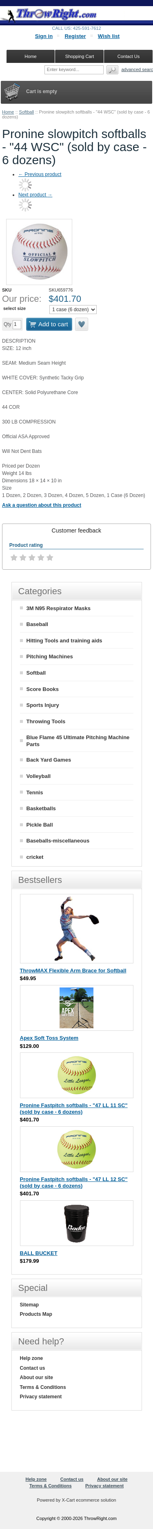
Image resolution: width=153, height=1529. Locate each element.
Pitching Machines (50, 656)
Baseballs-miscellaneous (58, 841)
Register (75, 36)
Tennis (35, 792)
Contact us (32, 1368)
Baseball (37, 624)
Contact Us (129, 56)
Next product (35, 195)
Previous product (39, 174)
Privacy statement (41, 1397)
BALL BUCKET (39, 1253)
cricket (35, 857)
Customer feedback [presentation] (76, 530)
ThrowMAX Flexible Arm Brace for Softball (73, 970)
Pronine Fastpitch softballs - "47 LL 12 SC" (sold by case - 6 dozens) (74, 1182)
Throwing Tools (46, 721)
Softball (26, 111)
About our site (36, 1377)
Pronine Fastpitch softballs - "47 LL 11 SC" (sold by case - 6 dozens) (74, 1108)
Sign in (44, 36)
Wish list (109, 36)
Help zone (31, 1358)
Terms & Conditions (43, 1387)
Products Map (36, 1314)
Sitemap (29, 1305)
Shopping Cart (79, 56)
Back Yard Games (49, 760)
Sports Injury (43, 705)
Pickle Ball (40, 825)
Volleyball (39, 776)
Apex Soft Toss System (49, 1038)
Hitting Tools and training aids (64, 640)
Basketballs (41, 808)
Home (8, 111)
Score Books (43, 689)
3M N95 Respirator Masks (59, 608)
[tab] (76, 530)
